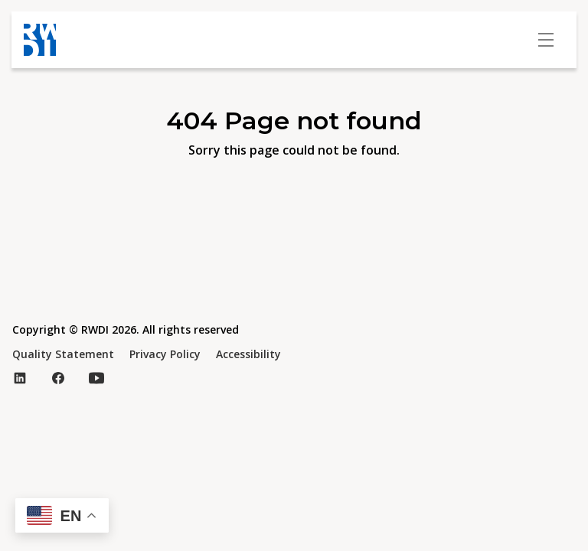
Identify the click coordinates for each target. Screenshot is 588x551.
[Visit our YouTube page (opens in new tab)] (96, 378)
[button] (62, 515)
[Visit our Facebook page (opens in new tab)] (58, 378)
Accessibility (248, 354)
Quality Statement (63, 354)
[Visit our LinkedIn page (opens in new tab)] (20, 378)
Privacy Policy (165, 354)
